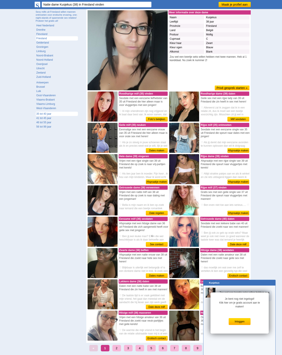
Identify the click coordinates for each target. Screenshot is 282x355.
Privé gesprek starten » (232, 88)
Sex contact (156, 244)
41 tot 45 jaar (43, 118)
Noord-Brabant (44, 55)
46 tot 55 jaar (43, 122)
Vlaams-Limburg (45, 103)
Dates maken (156, 150)
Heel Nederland (45, 25)
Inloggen (240, 321)
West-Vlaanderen (46, 108)
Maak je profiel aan (235, 4)
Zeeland (41, 72)
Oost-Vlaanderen (46, 95)
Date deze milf (238, 244)
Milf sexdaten (238, 119)
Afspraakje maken (238, 150)
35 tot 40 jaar (43, 113)
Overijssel (42, 64)
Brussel (40, 86)
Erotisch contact (238, 275)
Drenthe (41, 29)
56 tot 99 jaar (43, 126)
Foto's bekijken (156, 119)
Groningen (42, 46)
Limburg (41, 51)
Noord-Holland (44, 59)
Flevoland (42, 34)
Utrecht (40, 68)
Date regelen (156, 213)
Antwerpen (42, 82)
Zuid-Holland (43, 76)
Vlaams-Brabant (45, 99)
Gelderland (42, 42)
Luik (38, 91)
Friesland (41, 38)
